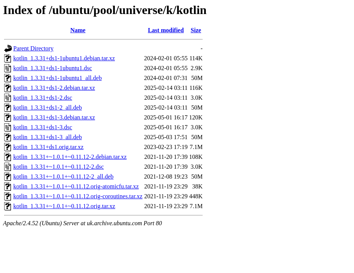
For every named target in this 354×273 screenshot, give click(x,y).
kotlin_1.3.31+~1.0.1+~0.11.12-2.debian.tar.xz (70, 157)
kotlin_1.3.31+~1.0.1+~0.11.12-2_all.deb (63, 176)
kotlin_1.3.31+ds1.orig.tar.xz (48, 147)
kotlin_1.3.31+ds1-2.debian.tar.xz (54, 88)
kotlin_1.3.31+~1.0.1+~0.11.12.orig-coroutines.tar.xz (78, 196)
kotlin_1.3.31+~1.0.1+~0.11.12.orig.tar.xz (64, 206)
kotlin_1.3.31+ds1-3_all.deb (47, 137)
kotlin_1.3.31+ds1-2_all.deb (47, 107)
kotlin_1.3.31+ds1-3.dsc (42, 127)
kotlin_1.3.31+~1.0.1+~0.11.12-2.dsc (58, 166)
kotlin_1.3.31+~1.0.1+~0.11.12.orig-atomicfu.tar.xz (76, 186)
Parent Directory (33, 48)
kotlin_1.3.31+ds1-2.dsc (42, 97)
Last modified (166, 30)
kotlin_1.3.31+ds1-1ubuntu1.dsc (52, 68)
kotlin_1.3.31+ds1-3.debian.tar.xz (54, 117)
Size (196, 30)
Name (77, 30)
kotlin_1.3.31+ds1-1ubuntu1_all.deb (57, 78)
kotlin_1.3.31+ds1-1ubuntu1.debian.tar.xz (64, 58)
